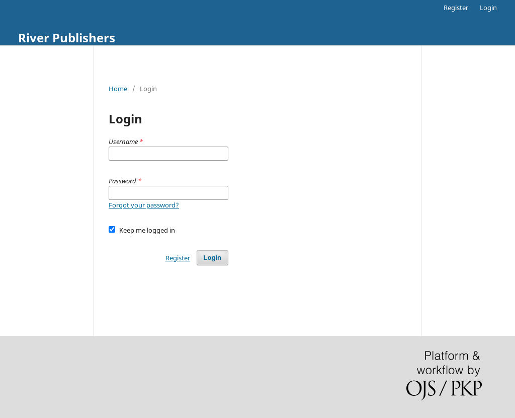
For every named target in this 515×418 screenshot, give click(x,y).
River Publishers (66, 37)
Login (488, 7)
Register (456, 7)
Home (118, 88)
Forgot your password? (144, 205)
